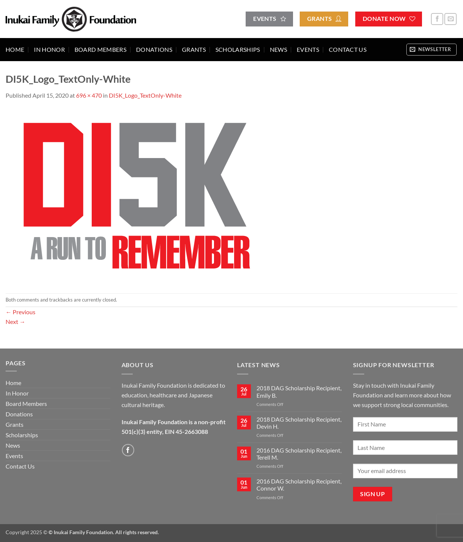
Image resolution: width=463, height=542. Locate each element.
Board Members (100, 49)
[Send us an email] (450, 19)
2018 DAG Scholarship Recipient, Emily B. (298, 391)
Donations (154, 49)
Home (15, 49)
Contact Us (347, 49)
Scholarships (237, 49)
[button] (431, 50)
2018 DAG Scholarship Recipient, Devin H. (298, 423)
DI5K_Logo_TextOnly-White (145, 95)
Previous (20, 311)
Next (15, 321)
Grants (194, 49)
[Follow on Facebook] (437, 19)
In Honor (49, 49)
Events (308, 49)
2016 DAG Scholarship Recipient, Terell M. (298, 454)
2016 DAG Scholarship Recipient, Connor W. (298, 485)
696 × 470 (89, 95)
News (278, 49)
